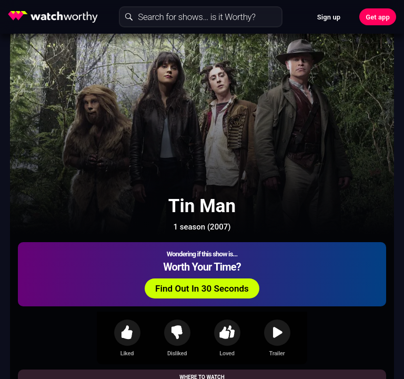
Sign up (328, 17)
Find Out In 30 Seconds (202, 288)
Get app (378, 17)
